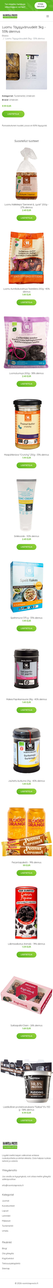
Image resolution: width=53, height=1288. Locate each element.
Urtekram (30, 96)
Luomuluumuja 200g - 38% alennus (26, 373)
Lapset (5, 1211)
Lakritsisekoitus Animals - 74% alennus (26, 943)
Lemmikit (6, 1216)
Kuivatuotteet (8, 1205)
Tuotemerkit (19, 96)
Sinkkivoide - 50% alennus (26, 536)
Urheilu (5, 1231)
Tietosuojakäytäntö (11, 1263)
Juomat (5, 1200)
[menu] (48, 16)
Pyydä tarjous (40, 5)
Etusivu (5, 35)
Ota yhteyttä (8, 1253)
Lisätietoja (13, 114)
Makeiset (6, 1221)
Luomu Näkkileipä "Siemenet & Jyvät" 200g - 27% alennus (26, 206)
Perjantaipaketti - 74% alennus (26, 862)
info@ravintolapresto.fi (13, 1185)
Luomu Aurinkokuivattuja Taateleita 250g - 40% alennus (26, 290)
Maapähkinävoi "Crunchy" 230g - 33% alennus (26, 454)
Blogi (4, 1248)
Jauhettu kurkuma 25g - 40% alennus (26, 781)
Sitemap (6, 1268)
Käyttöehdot (8, 1258)
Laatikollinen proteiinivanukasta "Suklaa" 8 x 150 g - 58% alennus (26, 1108)
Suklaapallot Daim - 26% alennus (26, 1025)
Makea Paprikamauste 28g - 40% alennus (26, 699)
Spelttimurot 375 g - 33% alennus (26, 617)
